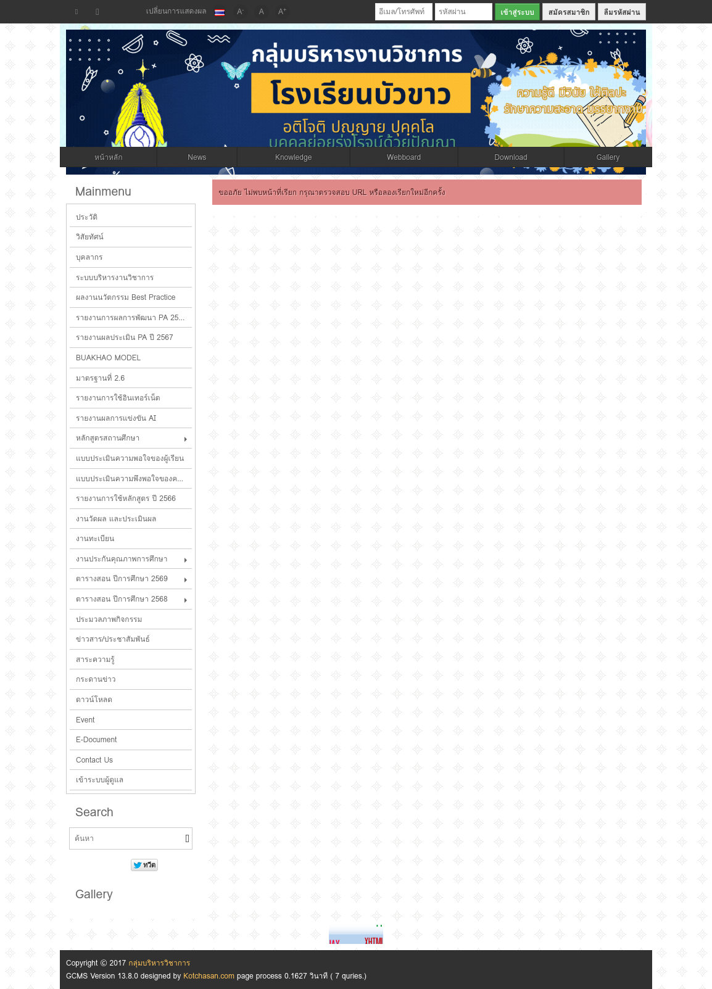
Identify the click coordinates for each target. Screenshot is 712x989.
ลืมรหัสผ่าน (622, 12)
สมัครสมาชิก (569, 12)
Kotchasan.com (208, 976)
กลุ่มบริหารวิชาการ (159, 963)
